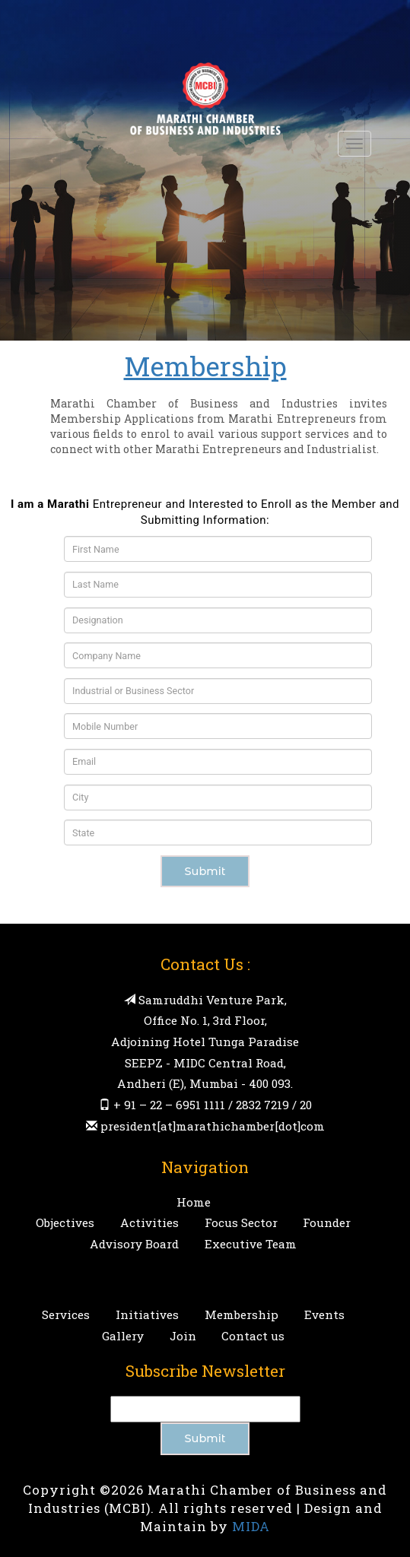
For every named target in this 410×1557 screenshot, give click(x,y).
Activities (149, 1222)
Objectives (65, 1222)
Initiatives (147, 1314)
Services (66, 1314)
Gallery (123, 1335)
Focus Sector (241, 1222)
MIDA (251, 1526)
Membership (241, 1314)
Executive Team (251, 1243)
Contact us (252, 1335)
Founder (327, 1222)
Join (183, 1335)
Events (324, 1314)
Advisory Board (134, 1243)
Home (193, 1202)
